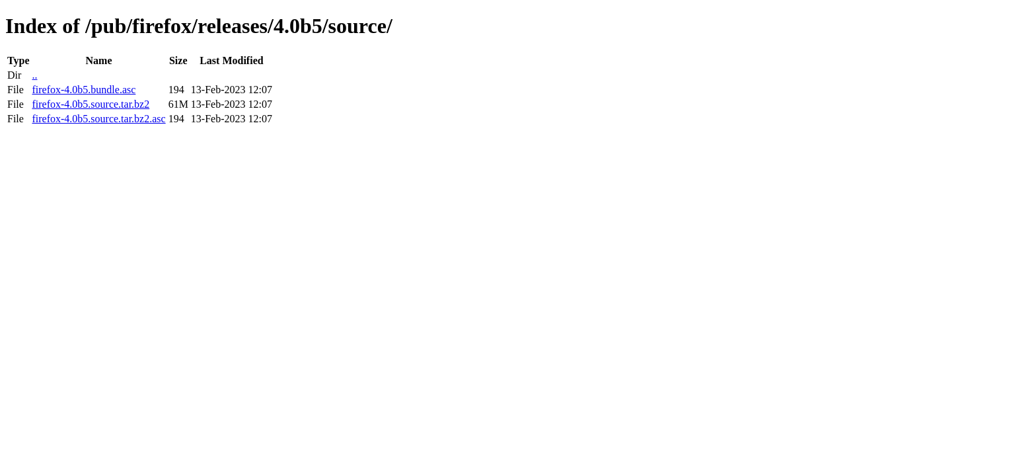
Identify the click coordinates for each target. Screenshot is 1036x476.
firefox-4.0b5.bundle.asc (83, 89)
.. (34, 75)
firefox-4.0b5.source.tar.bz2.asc (98, 118)
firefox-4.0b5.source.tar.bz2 (90, 104)
